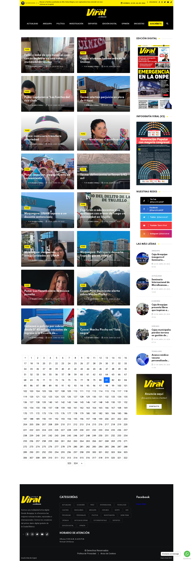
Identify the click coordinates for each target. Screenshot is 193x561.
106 (50, 391)
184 (113, 413)
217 (107, 424)
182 (100, 413)
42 (75, 369)
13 (106, 358)
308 (38, 457)
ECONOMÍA (81, 505)
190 (44, 419)
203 (125, 419)
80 (100, 380)
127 (75, 396)
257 (38, 441)
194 (69, 419)
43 (81, 369)
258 (44, 441)
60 (81, 374)
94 (81, 385)
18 (31, 363)
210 (63, 424)
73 (56, 380)
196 (81, 419)
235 (113, 430)
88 (44, 385)
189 (38, 419)
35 (31, 369)
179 (81, 413)
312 (63, 457)
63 (100, 374)
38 (50, 369)
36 (37, 369)
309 (44, 457)
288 (125, 446)
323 (69, 463)
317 (94, 457)
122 (44, 396)
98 (106, 385)
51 (25, 374)
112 (88, 391)
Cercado (155, 326)
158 (56, 408)
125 (63, 396)
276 (50, 446)
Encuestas (139, 24)
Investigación (76, 24)
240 (38, 435)
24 (69, 363)
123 (50, 396)
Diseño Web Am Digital (29, 558)
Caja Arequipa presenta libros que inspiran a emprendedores (160, 308)
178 (75, 413)
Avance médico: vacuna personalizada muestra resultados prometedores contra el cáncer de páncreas (160, 358)
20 (44, 363)
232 (94, 430)
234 (107, 430)
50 (125, 369)
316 (88, 457)
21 (50, 363)
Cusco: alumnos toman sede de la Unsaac (102, 60)
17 (25, 363)
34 (25, 369)
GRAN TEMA (125, 515)
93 (75, 385)
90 (56, 385)
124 (56, 396)
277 (56, 446)
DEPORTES (116, 520)
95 (88, 385)
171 (31, 413)
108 (63, 391)
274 (38, 446)
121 (38, 396)
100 (119, 385)
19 (37, 363)
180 (88, 413)
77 (81, 380)
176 (63, 413)
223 (38, 430)
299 (88, 452)
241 (44, 435)
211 (69, 424)
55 (50, 374)
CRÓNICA (65, 520)
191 (50, 419)
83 (119, 380)
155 (38, 408)
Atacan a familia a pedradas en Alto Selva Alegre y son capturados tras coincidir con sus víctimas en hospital (71, 3)
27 (88, 363)
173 (44, 413)
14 (113, 358)
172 (38, 413)
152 (125, 402)
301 (100, 452)
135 (125, 396)
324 (75, 463)
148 (100, 402)
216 (100, 424)
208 (50, 424)
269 (113, 441)
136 (25, 402)
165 (100, 408)
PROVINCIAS (66, 515)
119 (25, 396)
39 (56, 369)
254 (125, 435)
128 (81, 396)
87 (37, 385)
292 (44, 452)
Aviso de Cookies (108, 553)
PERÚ (92, 505)
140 (50, 402)
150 (113, 402)
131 (100, 396)
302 (107, 452)
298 (81, 452)
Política (60, 24)
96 (94, 385)
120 (31, 396)
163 (88, 408)
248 (88, 435)
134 (119, 396)
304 (119, 452)
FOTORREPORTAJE (100, 520)
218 (113, 424)
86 (31, 385)
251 (107, 435)
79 (94, 380)
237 (125, 430)
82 (113, 380)
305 (125, 452)
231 (88, 430)
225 (50, 430)
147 (94, 402)
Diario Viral (141, 504)
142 (63, 402)
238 (25, 435)
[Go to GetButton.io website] (187, 558)
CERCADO (105, 510)
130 (94, 396)
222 (31, 430)
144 (75, 402)
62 (94, 374)
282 (88, 446)
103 (31, 391)
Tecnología (157, 351)
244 (63, 435)
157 (50, 408)
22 (56, 363)
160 (69, 408)
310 (50, 457)
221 (25, 430)
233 (100, 430)
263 (75, 441)
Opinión (125, 24)
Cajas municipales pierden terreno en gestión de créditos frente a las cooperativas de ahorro (161, 333)
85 (25, 385)
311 (56, 457)
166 (107, 408)
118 (125, 391)
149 (107, 402)
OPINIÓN (82, 525)
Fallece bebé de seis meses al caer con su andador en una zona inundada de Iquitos (47, 58)
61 (88, 374)
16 (125, 358)
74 (63, 380)
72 (50, 380)
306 (25, 457)
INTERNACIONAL (105, 505)
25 (75, 363)
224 (44, 430)
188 (31, 419)
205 (31, 424)
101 (125, 385)
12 (100, 358)
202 (119, 419)
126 (69, 396)
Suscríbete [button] (156, 24)
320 (113, 457)
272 (25, 446)
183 (107, 413)
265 (88, 441)
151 (119, 402)
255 (25, 441)
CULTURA (65, 510)
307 (31, 457)
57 (63, 374)
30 (106, 363)
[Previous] (25, 358)
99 (113, 385)
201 (113, 419)
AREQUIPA (92, 510)
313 (69, 457)
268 (107, 441)
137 (31, 402)
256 (31, 441)
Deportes (93, 24)
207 (44, 424)
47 (106, 369)
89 (50, 385)
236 (119, 430)
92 (69, 385)
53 (37, 374)
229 (75, 430)
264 (81, 441)
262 (69, 441)
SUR (127, 510)
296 (69, 452)
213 (81, 424)
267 (100, 441)
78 (88, 380)
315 (81, 457)
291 (38, 452)
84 (125, 380)
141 (56, 402)
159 (63, 408)
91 (63, 385)
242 (50, 435)
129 (88, 396)
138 (38, 402)
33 (125, 363)
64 (106, 374)
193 (63, 419)
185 (119, 413)
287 (119, 446)
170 (25, 413)
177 (69, 413)
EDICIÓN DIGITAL (67, 525)
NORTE (117, 510)
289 (25, 452)
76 (75, 380)
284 (100, 446)
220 (125, 424)
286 (113, 446)
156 (44, 408)
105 (44, 391)
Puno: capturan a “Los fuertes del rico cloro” (47, 99)
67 (125, 374)
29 (100, 363)
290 (31, 452)
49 (119, 369)
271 (125, 441)
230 (81, 430)
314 (75, 457)
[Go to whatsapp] (187, 554)
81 (106, 380)
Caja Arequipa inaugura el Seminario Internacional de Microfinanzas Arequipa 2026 (161, 257)
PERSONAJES (81, 515)
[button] (153, 182)
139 (44, 402)
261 (63, 441)
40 (63, 369)
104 (38, 391)
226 (56, 430)
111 (81, 391)
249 (94, 435)
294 (56, 452)
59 (75, 374)
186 (125, 413)
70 (37, 380)
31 (113, 363)
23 (63, 363)
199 (100, 419)
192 (56, 419)
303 (113, 452)
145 (81, 402)
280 (75, 446)
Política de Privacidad (86, 553)
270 (119, 441)
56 (56, 374)
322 (125, 457)
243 (56, 435)
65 (113, 374)
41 (69, 369)
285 (107, 446)
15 (119, 358)
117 (119, 391)
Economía (156, 301)
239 (31, 435)
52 (31, 374)
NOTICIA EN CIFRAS (81, 520)
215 (94, 424)
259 (50, 441)
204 (25, 424)
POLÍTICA (95, 515)
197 (88, 419)
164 (94, 408)
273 (31, 446)
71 (44, 380)
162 (81, 408)
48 (113, 369)
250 (100, 435)
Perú (27, 49)
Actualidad (32, 24)
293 (50, 452)
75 (69, 380)
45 (94, 369)
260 (56, 441)
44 (88, 369)
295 (63, 452)
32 (119, 363)
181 (94, 413)
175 (56, 413)
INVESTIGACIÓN (109, 515)
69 (31, 380)
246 (75, 435)
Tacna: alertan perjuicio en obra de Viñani (102, 99)
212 (75, 424)
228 (69, 430)
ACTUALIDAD (66, 505)
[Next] (82, 463)
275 (44, 446)
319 (107, 457)
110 (75, 391)
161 (75, 408)
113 (94, 391)
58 (69, 374)
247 (81, 435)
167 (113, 408)
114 (100, 391)
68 (25, 380)
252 (113, 435)
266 (94, 441)
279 (69, 446)
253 (119, 435)
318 (100, 457)
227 (63, 430)
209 (56, 424)
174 (50, 413)
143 (69, 402)
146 (88, 402)
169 (125, 408)
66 (119, 374)
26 (81, 363)
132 (107, 396)
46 (100, 369)
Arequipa (47, 24)
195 (75, 419)
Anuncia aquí (154, 396)
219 (119, 424)
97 (100, 385)
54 (44, 374)
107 (56, 391)
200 (107, 419)
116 (113, 391)
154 (31, 408)
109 (69, 391)
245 (69, 435)
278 (63, 446)
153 (25, 408)
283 (94, 446)
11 (94, 358)
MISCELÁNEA (78, 510)
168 (119, 408)
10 (88, 358)
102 (25, 391)
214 (88, 424)
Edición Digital (109, 24)
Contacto (154, 406)
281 (81, 446)
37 (44, 369)
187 (25, 419)
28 (94, 363)
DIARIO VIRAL (37, 66)
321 (119, 457)
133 (113, 396)
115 (107, 391)
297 (75, 452)
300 (94, 452)
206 (38, 424)
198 (94, 419)
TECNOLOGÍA (121, 505)
